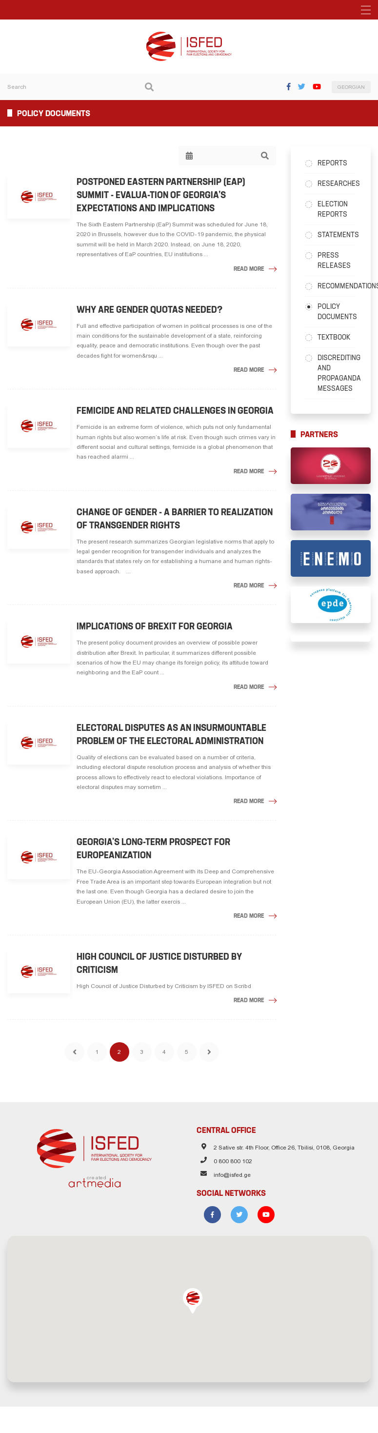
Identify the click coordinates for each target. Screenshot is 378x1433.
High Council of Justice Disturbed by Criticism (161, 963)
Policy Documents (337, 311)
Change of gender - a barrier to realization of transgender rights (177, 518)
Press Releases (334, 260)
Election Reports (333, 209)
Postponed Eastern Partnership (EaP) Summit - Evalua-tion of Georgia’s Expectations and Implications (163, 195)
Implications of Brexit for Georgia (157, 626)
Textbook (334, 337)
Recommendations (337, 286)
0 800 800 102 (233, 1154)
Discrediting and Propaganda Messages (337, 373)
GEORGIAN (351, 87)
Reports (332, 163)
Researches (337, 183)
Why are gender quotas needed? (152, 309)
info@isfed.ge (232, 1168)
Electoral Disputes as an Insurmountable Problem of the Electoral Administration (174, 734)
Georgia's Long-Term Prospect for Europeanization (156, 848)
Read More (249, 268)
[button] (192, 1294)
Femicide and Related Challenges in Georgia (177, 410)
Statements (337, 234)
